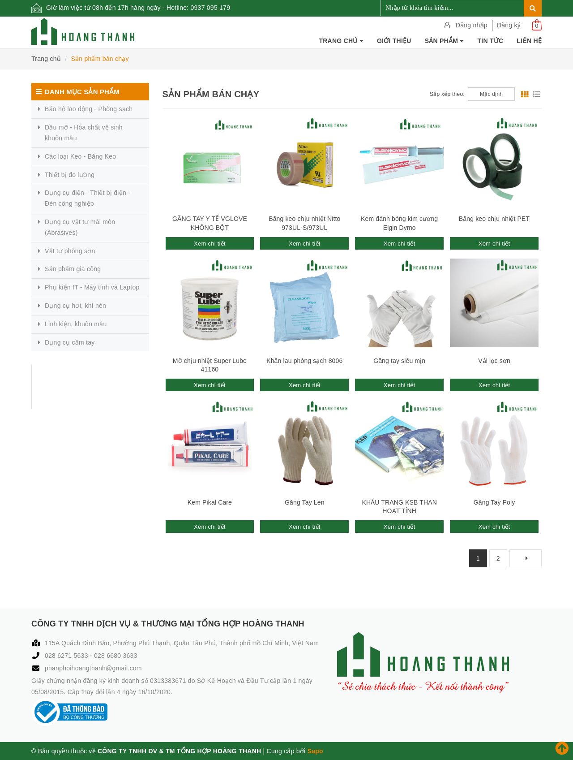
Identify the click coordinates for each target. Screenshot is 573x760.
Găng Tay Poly (494, 502)
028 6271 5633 (67, 655)
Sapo (315, 751)
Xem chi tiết (210, 243)
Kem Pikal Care (210, 502)
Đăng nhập (471, 25)
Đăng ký (509, 25)
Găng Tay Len (305, 502)
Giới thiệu (394, 40)
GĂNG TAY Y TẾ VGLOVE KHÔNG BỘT (209, 223)
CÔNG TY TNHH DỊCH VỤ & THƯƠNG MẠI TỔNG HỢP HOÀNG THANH (87, 387)
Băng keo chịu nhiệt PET (494, 218)
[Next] (525, 558)
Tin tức (491, 40)
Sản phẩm (444, 40)
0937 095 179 (211, 7)
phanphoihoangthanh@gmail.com (93, 668)
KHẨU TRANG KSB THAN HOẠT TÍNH (399, 507)
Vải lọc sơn (494, 360)
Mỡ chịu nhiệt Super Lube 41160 (210, 365)
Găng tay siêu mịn (399, 360)
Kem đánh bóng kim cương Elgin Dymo (399, 223)
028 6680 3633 (115, 655)
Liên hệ (529, 40)
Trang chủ (341, 40)
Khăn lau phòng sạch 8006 (304, 360)
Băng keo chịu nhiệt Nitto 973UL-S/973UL (304, 223)
